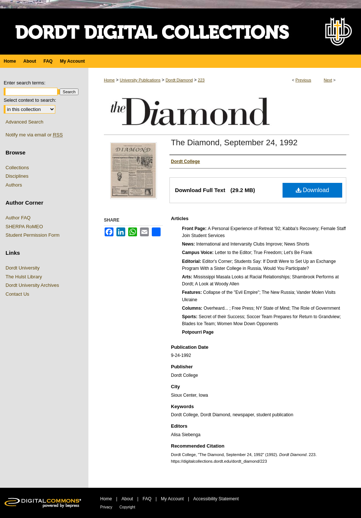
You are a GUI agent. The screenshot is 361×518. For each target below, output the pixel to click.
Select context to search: (30, 100)
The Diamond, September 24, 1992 (234, 142)
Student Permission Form (33, 235)
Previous (303, 80)
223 (201, 80)
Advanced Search (24, 122)
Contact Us (17, 294)
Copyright (127, 507)
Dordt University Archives (32, 285)
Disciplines (17, 176)
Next (328, 80)
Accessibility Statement (216, 498)
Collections (17, 167)
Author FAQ (18, 217)
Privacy (106, 507)
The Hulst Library (24, 276)
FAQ (147, 498)
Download (312, 190)
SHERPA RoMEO (24, 226)
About (127, 498)
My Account (172, 498)
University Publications (140, 80)
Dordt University (22, 268)
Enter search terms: (24, 83)
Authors (14, 185)
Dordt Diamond (179, 80)
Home (109, 80)
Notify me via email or (34, 135)
